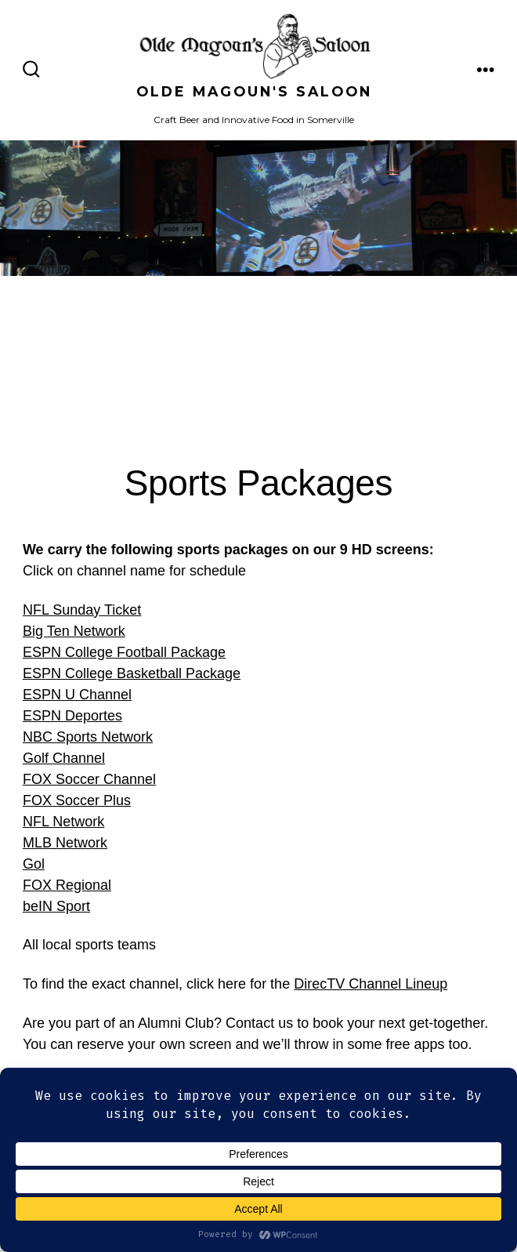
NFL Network (63, 821)
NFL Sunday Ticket (82, 610)
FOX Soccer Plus (77, 800)
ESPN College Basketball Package (131, 673)
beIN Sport (56, 906)
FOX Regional (67, 885)
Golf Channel (64, 758)
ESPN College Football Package (124, 652)
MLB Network (65, 843)
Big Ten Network (74, 631)
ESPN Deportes (72, 716)
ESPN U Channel (77, 694)
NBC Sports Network (88, 737)
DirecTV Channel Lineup (370, 984)
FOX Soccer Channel (89, 779)
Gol (34, 864)
